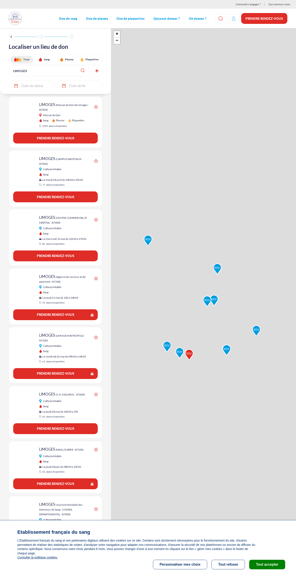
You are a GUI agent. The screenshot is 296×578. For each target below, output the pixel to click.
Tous (26, 59)
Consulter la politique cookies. (37, 557)
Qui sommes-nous (279, 4)
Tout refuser (228, 564)
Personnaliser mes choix (180, 564)
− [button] (116, 41)
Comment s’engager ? (248, 4)
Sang (47, 59)
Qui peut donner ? (166, 18)
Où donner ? (198, 18)
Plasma (69, 59)
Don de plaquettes (131, 18)
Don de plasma (97, 18)
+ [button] (116, 34)
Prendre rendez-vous (264, 18)
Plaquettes (92, 59)
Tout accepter (267, 564)
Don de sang (68, 18)
